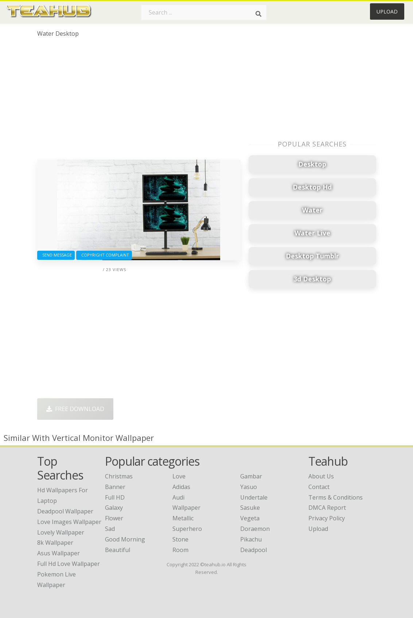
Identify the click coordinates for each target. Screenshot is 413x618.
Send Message (56, 255)
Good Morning (125, 539)
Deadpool (253, 550)
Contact (319, 487)
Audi (178, 497)
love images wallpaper (69, 522)
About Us (321, 476)
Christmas (119, 476)
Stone (180, 539)
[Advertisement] (139, 101)
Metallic (183, 518)
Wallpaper (186, 508)
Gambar (251, 476)
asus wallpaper (58, 553)
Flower (114, 518)
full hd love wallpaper (68, 564)
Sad (110, 529)
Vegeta (250, 518)
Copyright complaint (104, 255)
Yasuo (248, 487)
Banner (115, 487)
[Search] (258, 13)
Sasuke (250, 508)
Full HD (115, 497)
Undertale (254, 497)
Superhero (187, 529)
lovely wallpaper (60, 532)
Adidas (181, 487)
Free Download (75, 409)
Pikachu (251, 539)
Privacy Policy (326, 518)
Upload (387, 11)
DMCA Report (327, 508)
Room (180, 550)
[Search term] (204, 12)
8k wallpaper (55, 543)
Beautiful (117, 550)
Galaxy (114, 508)
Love (179, 476)
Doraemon (255, 529)
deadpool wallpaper (65, 511)
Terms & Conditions (335, 497)
